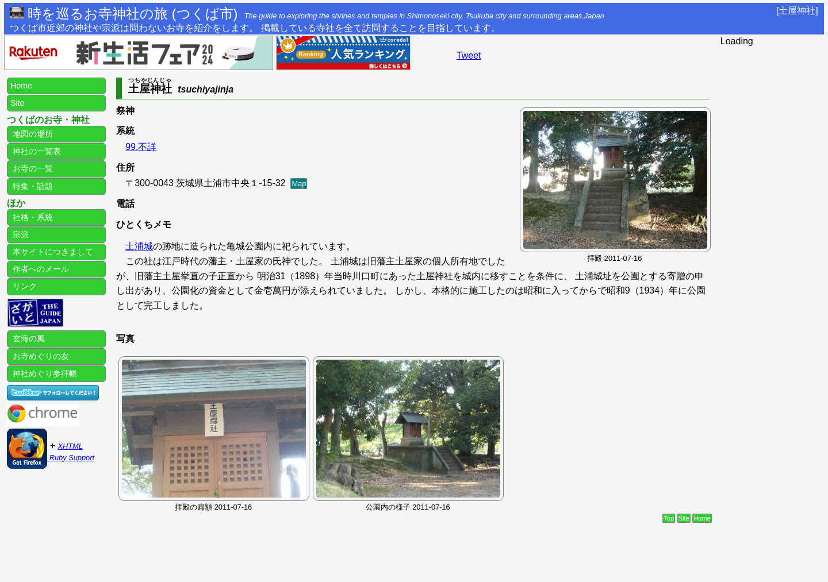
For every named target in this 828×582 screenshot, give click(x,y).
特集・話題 (31, 186)
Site (683, 518)
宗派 (19, 234)
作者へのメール (39, 268)
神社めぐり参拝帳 (43, 373)
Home (702, 518)
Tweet (469, 55)
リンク (23, 286)
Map (299, 183)
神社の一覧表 (35, 151)
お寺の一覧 (31, 168)
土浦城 (139, 246)
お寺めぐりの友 (39, 356)
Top (669, 518)
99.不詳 (140, 147)
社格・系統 (31, 217)
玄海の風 (27, 338)
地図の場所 (31, 133)
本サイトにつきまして (51, 251)
